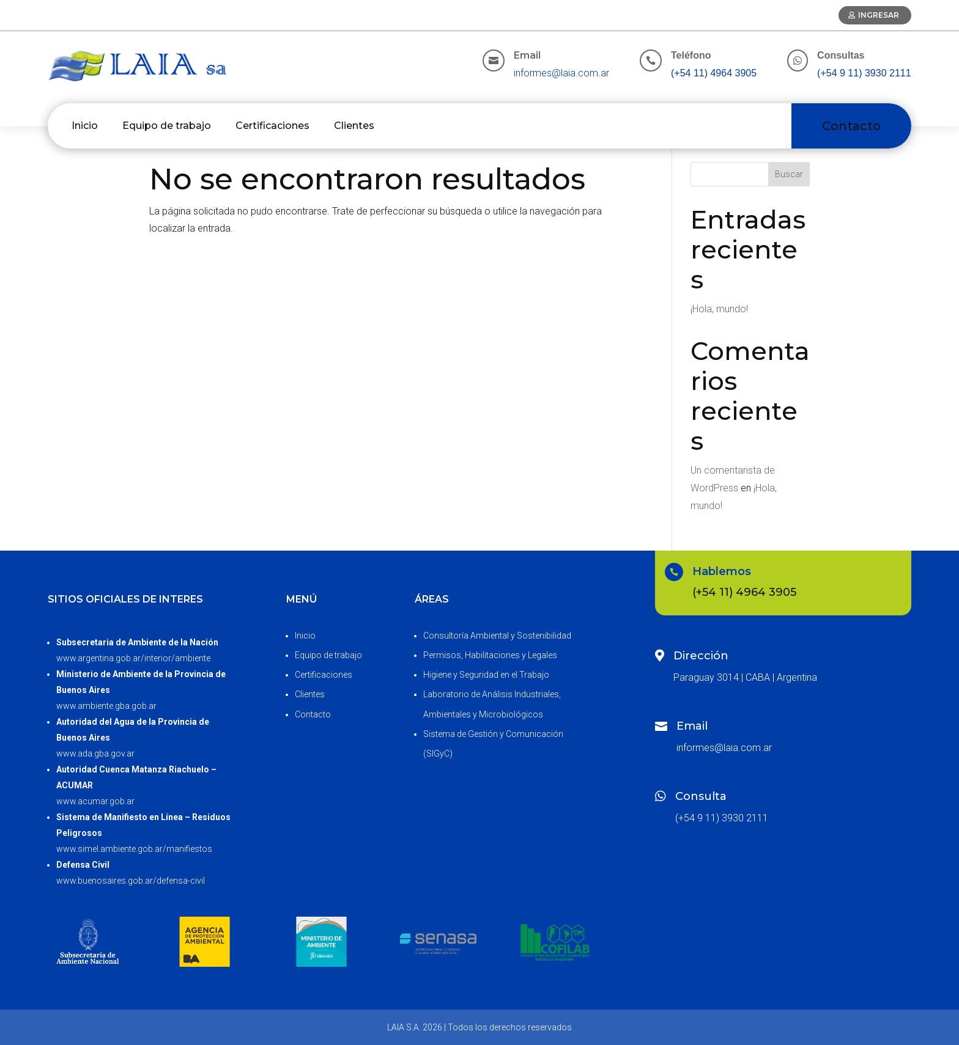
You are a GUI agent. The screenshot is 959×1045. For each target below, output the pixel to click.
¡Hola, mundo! (719, 309)
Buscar (789, 174)
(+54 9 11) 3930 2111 (864, 73)
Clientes (354, 125)
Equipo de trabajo (166, 125)
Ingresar (878, 15)
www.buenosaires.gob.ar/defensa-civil (130, 881)
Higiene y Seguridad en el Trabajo (486, 675)
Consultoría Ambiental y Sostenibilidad (497, 635)
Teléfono (691, 55)
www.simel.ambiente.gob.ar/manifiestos (134, 849)
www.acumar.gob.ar (95, 801)
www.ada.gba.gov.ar (95, 753)
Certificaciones (272, 125)
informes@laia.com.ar (561, 73)
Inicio (85, 125)
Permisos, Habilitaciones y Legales (490, 655)
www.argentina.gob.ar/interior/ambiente (133, 658)
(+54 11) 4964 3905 (714, 73)
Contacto (851, 126)
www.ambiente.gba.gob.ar (106, 706)
